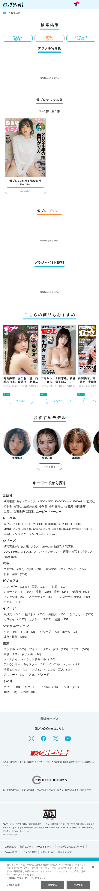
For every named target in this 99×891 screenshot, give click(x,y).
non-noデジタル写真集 (47, 529)
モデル (81, 649)
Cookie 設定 (11, 852)
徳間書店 (80, 506)
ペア (11, 631)
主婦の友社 (30, 506)
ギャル (13, 601)
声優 (12, 654)
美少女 (13, 614)
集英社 (18, 506)
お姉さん (36, 614)
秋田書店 (9, 501)
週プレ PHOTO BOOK (18, 524)
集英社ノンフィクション (19, 534)
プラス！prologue (41, 546)
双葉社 (30, 511)
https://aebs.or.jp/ (10, 835)
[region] (49, 876)
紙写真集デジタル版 (16, 546)
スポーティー (42, 596)
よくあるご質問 (29, 852)
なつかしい (82, 614)
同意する (52, 885)
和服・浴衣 (16, 574)
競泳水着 (56, 569)
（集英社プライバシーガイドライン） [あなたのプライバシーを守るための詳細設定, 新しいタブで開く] (27, 878)
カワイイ (16, 619)
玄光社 (90, 501)
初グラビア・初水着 (42, 687)
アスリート (15, 674)
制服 (35, 569)
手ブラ (13, 687)
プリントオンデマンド (47, 551)
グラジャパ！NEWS (81, 38)
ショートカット (19, 591)
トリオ (29, 631)
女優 (61, 649)
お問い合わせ (47, 852)
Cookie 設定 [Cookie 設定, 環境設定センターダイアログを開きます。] (13, 884)
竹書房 (68, 506)
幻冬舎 (8, 506)
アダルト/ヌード (39, 674)
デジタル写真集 (17, 38)
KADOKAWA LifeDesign (70, 501)
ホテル (71, 631)
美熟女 (58, 614)
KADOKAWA (46, 501)
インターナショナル (74, 596)
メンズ (70, 687)
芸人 (65, 669)
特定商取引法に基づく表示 (71, 846)
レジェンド (44, 669)
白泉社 (8, 511)
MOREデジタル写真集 (18, 529)
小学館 (43, 506)
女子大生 (32, 654)
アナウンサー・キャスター (25, 664)
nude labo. (10, 556)
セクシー (41, 619)
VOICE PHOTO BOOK (18, 551)
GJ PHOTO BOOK (69, 524)
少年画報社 (56, 506)
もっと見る (49, 466)
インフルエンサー (65, 664)
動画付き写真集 (64, 546)
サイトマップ (64, 852)
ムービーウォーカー (49, 511)
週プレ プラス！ (48, 38)
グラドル (16, 649)
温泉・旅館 (16, 636)
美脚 (44, 591)
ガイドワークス (26, 501)
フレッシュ (15, 596)
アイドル (40, 649)
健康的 (82, 591)
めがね (77, 569)
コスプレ (15, 569)
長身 (62, 591)
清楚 (62, 619)
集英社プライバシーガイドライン (37, 846)
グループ (50, 631)
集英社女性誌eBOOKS (77, 529)
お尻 (60, 586)
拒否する (78, 885)
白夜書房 (19, 511)
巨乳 (41, 586)
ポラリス (87, 551)
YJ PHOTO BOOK (44, 524)
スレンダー (17, 586)
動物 (11, 692)
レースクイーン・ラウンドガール (30, 659)
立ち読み (25, 190)
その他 (29, 692)
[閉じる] (93, 867)
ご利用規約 (10, 846)
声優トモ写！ (71, 551)
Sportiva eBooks (46, 534)
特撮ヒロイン (17, 669)
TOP (5, 13)
